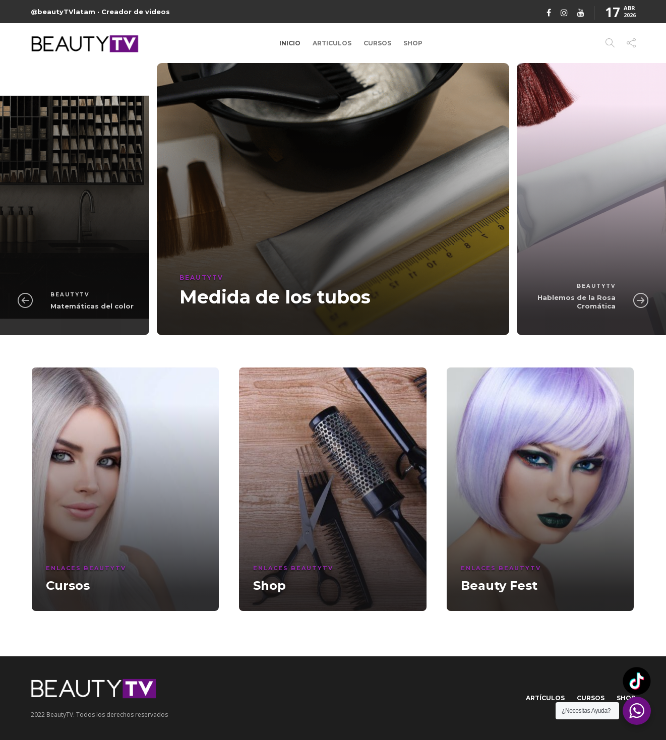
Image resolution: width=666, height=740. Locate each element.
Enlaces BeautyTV (86, 568)
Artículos (545, 698)
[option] (333, 199)
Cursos (377, 43)
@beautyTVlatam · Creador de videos (100, 12)
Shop (412, 43)
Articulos (332, 43)
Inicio (289, 43)
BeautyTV (69, 294)
